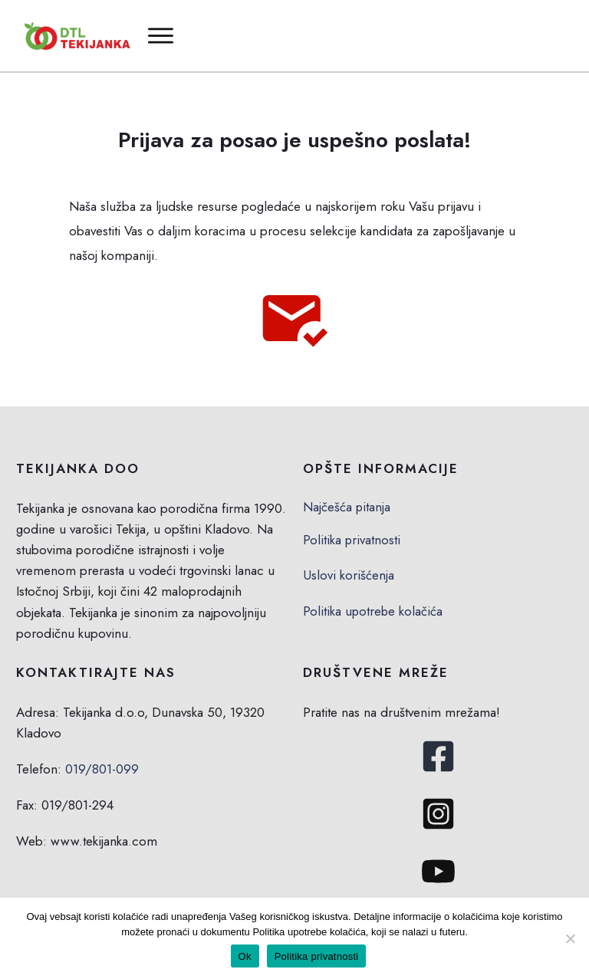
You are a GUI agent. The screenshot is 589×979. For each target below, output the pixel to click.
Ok (245, 956)
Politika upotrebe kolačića (373, 611)
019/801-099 (102, 769)
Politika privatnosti (352, 540)
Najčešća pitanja (347, 507)
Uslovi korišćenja (348, 575)
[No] (569, 938)
